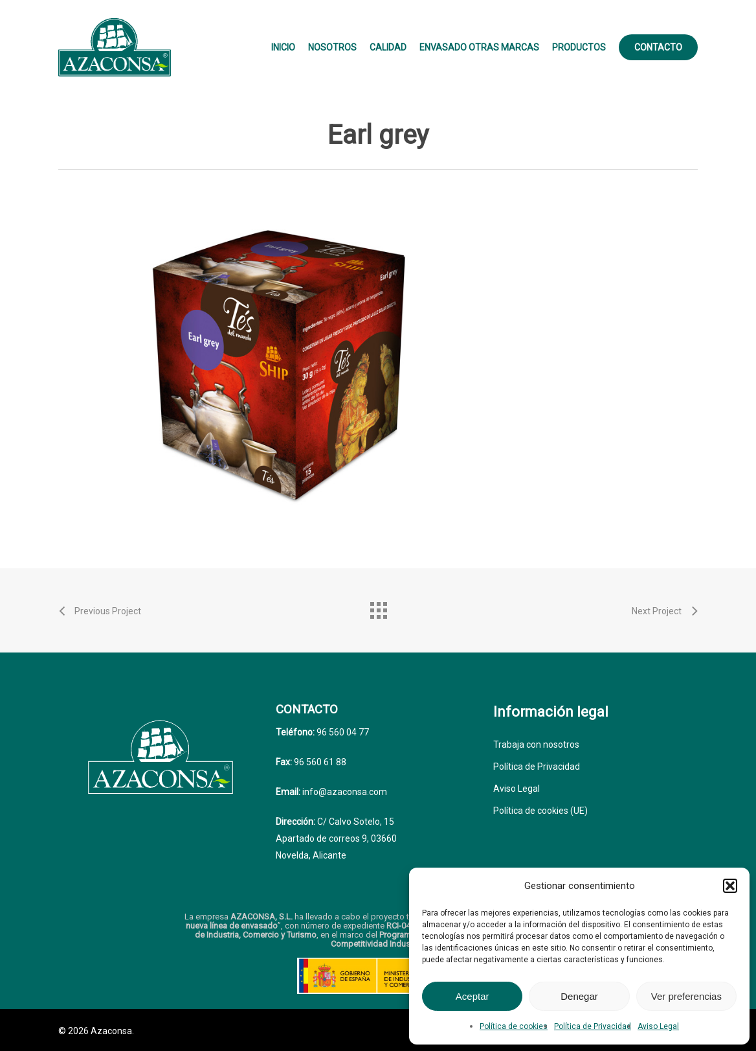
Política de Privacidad (592, 1026)
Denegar (579, 996)
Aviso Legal (658, 1026)
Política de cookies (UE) (540, 810)
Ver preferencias (686, 996)
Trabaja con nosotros (536, 744)
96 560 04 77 (342, 732)
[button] (730, 885)
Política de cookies (514, 1026)
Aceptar (472, 996)
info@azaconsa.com (343, 792)
